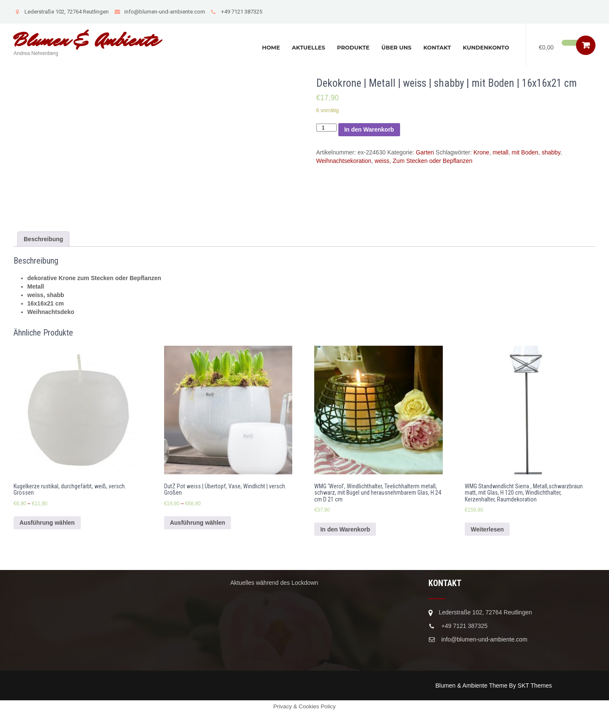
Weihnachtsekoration (343, 160)
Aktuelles (308, 47)
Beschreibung (43, 239)
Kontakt (437, 47)
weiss (382, 160)
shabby (551, 152)
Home (271, 47)
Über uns (396, 47)
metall (500, 152)
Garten (425, 152)
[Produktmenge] (326, 128)
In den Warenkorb (369, 129)
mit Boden (525, 152)
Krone (481, 152)
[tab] (43, 239)
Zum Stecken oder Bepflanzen (432, 160)
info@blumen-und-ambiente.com (159, 11)
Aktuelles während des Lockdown (274, 582)
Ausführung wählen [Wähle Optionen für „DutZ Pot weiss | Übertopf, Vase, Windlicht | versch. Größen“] (197, 522)
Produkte (353, 47)
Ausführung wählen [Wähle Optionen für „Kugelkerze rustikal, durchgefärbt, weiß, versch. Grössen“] (47, 522)
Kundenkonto (486, 47)
